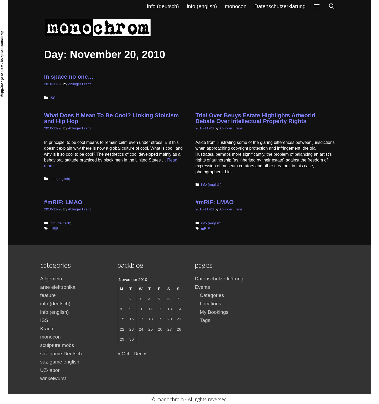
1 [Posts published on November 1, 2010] (121, 299)
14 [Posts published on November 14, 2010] (179, 309)
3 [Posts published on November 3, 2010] (140, 299)
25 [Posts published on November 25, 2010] (150, 329)
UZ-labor (50, 370)
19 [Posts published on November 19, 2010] (160, 319)
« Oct (123, 353)
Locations (210, 303)
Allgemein (51, 278)
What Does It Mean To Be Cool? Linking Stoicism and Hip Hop (111, 118)
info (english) (202, 6)
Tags (205, 320)
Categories (212, 295)
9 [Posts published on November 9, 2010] (130, 309)
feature (48, 295)
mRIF (54, 228)
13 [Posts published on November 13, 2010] (169, 309)
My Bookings (214, 312)
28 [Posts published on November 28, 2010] (179, 329)
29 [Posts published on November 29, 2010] (122, 339)
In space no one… (69, 76)
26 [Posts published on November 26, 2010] (160, 329)
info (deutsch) (163, 6)
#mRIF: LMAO (63, 202)
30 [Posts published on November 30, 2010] (131, 339)
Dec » (140, 353)
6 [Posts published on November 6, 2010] (168, 299)
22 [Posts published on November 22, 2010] (122, 329)
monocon (235, 6)
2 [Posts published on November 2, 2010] (130, 299)
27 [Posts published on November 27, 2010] (169, 329)
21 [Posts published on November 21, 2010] (179, 319)
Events (202, 287)
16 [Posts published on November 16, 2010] (131, 319)
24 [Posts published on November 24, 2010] (141, 329)
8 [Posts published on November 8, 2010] (121, 309)
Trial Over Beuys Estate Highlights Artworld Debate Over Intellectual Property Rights (255, 118)
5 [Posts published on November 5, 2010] (159, 299)
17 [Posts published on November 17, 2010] (141, 319)
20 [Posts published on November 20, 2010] (169, 319)
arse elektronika (58, 287)
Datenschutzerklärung (280, 6)
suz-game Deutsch (61, 353)
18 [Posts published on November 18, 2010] (150, 319)
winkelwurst (53, 378)
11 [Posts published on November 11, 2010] (150, 309)
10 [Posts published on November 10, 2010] (141, 309)
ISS (53, 98)
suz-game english (59, 362)
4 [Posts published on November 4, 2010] (149, 299)
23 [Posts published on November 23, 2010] (131, 329)
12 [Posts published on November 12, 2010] (160, 309)
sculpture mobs (57, 345)
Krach (46, 328)
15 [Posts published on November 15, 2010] (122, 319)
